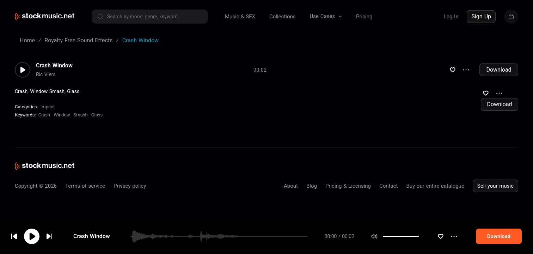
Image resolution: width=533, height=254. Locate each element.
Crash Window (91, 236)
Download (498, 69)
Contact (388, 186)
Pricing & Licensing (348, 186)
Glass (97, 114)
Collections (282, 16)
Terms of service (85, 186)
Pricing (364, 16)
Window (62, 114)
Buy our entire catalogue (435, 186)
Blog (311, 186)
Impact (48, 106)
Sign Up (481, 16)
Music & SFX (240, 16)
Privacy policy (130, 186)
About (291, 186)
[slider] (419, 236)
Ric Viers (46, 74)
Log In (450, 16)
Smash (81, 114)
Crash (44, 114)
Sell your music (495, 186)
